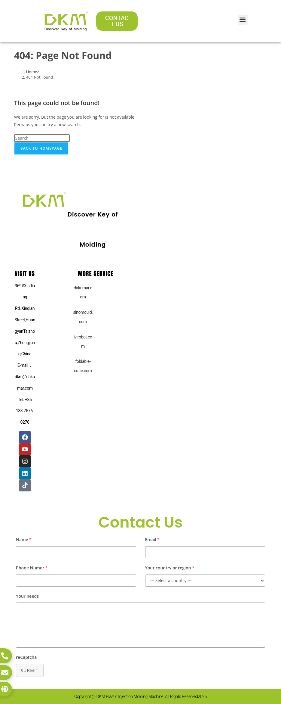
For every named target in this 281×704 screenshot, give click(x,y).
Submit (30, 670)
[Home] (31, 71)
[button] (243, 20)
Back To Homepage (41, 148)
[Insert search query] (42, 138)
